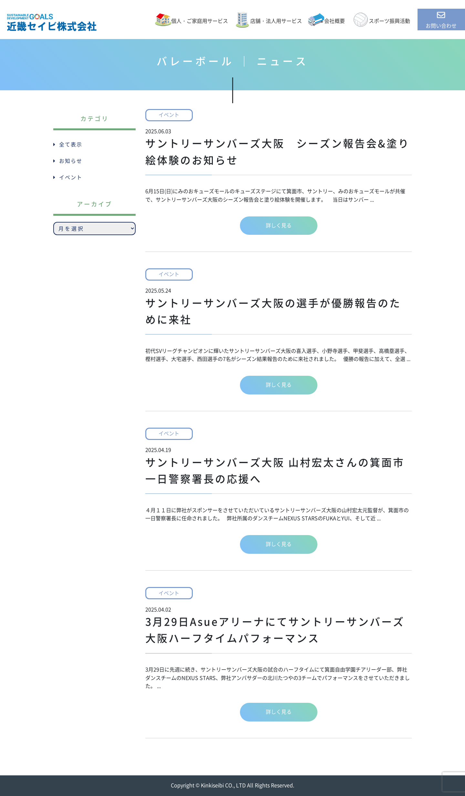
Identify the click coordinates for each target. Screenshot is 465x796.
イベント (169, 114)
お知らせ (70, 161)
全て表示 (70, 144)
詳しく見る (279, 225)
